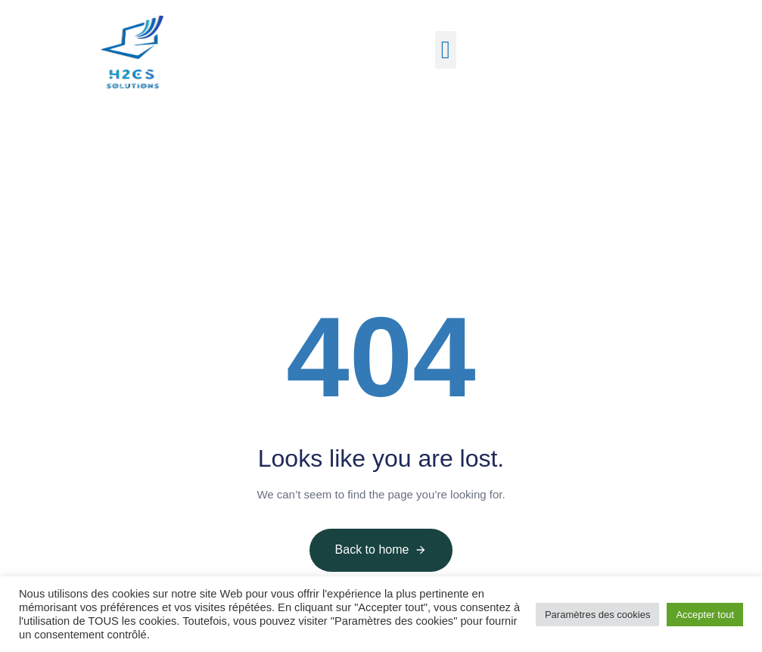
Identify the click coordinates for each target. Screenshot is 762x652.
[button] (446, 50)
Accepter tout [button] (705, 614)
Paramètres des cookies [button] (597, 614)
